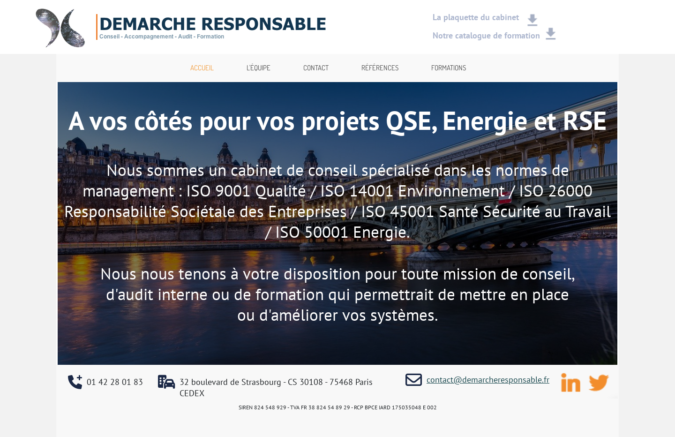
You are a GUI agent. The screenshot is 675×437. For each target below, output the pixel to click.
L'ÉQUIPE (258, 67)
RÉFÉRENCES (379, 67)
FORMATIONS (448, 67)
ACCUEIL (202, 67)
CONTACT (316, 67)
